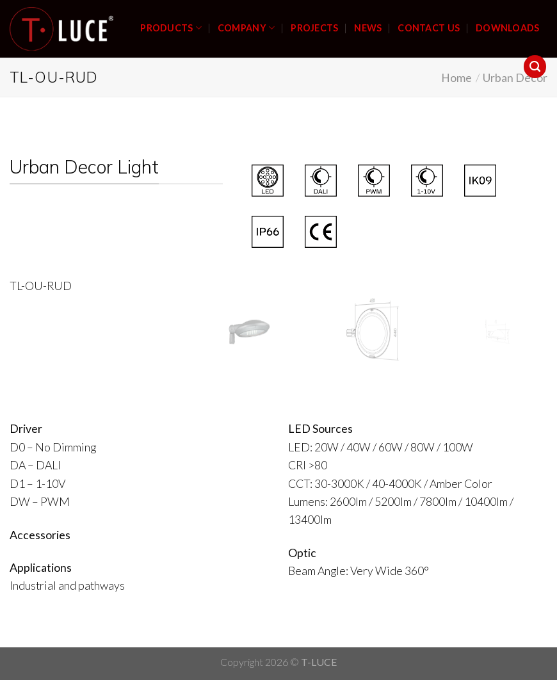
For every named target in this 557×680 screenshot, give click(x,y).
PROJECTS (314, 27)
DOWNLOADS (508, 27)
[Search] (535, 66)
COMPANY (246, 28)
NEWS (368, 27)
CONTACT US (429, 27)
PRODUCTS (171, 28)
